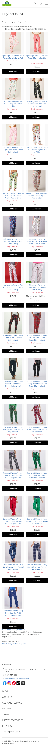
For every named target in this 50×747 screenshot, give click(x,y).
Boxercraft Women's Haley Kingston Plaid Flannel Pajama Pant (13, 337)
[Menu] (46, 3)
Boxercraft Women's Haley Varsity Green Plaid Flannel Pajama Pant (13, 429)
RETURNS (6, 708)
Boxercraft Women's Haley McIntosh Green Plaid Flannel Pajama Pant (37, 475)
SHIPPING (7, 726)
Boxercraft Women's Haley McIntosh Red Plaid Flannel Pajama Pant (36, 429)
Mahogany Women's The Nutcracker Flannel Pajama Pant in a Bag (13, 287)
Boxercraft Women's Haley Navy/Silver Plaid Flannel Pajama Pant (37, 567)
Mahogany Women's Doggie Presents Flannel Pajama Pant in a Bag (37, 195)
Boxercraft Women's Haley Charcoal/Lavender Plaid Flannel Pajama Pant (13, 475)
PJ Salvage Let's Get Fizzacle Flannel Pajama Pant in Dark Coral (37, 58)
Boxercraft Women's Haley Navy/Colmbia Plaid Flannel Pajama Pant (13, 567)
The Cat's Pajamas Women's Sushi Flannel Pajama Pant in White (37, 149)
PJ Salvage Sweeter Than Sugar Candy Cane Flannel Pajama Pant (13, 149)
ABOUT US (7, 697)
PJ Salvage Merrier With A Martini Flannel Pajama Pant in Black (37, 103)
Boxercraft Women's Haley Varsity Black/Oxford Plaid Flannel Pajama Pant (37, 383)
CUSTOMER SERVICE (12, 703)
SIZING (5, 714)
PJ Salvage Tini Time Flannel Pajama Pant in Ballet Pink (13, 57)
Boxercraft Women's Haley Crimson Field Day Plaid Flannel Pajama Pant (13, 521)
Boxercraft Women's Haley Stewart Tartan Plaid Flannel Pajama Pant (37, 337)
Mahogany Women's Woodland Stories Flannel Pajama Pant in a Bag (37, 241)
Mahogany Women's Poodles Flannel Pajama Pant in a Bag (37, 287)
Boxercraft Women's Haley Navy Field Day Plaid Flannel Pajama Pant (13, 613)
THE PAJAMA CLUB (11, 731)
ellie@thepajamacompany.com (14, 643)
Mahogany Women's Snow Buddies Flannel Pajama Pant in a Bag (13, 241)
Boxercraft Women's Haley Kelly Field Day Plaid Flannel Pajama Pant (37, 521)
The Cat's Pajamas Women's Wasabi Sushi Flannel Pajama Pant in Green (13, 195)
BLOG (5, 691)
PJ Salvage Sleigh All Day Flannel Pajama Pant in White (13, 103)
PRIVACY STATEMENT (12, 720)
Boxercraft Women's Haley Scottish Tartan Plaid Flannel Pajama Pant (13, 383)
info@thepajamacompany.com (17, 678)
